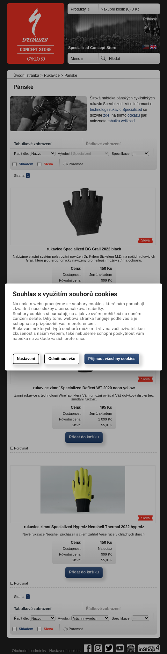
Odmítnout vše (61, 358)
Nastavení (26, 358)
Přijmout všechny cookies (111, 358)
